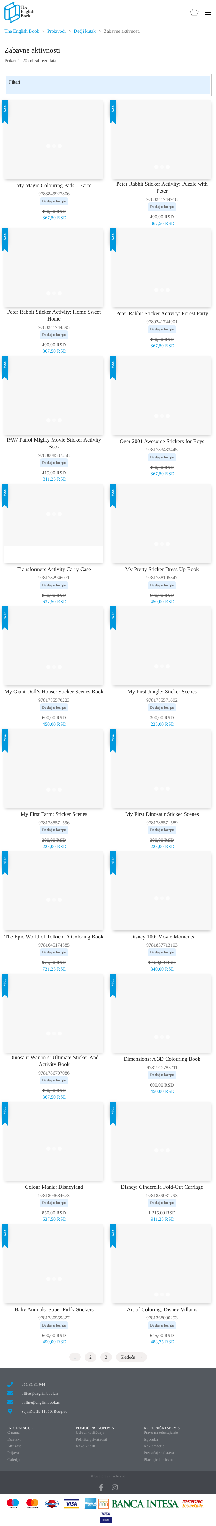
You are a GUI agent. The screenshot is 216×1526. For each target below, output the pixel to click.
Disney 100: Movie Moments (162, 937)
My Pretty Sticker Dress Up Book (162, 569)
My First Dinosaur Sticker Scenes (162, 814)
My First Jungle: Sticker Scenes (162, 692)
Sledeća (131, 1357)
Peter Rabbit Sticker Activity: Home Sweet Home (54, 315)
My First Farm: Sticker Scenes (54, 814)
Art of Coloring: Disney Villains (162, 1309)
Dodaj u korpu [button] (54, 201)
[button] (208, 12)
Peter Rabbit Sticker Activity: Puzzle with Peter (162, 187)
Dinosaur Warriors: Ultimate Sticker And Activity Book (54, 1060)
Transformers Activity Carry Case (54, 569)
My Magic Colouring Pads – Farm (54, 185)
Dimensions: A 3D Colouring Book (162, 1059)
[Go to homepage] (19, 12)
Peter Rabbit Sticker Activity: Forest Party (162, 313)
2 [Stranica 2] (90, 1357)
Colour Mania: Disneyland (54, 1187)
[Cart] (194, 12)
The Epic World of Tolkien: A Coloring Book (54, 937)
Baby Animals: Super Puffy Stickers (54, 1309)
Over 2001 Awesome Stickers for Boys (162, 441)
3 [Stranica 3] (106, 1357)
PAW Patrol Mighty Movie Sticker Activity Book (54, 443)
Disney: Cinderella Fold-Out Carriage (162, 1187)
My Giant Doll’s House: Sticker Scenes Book (54, 692)
